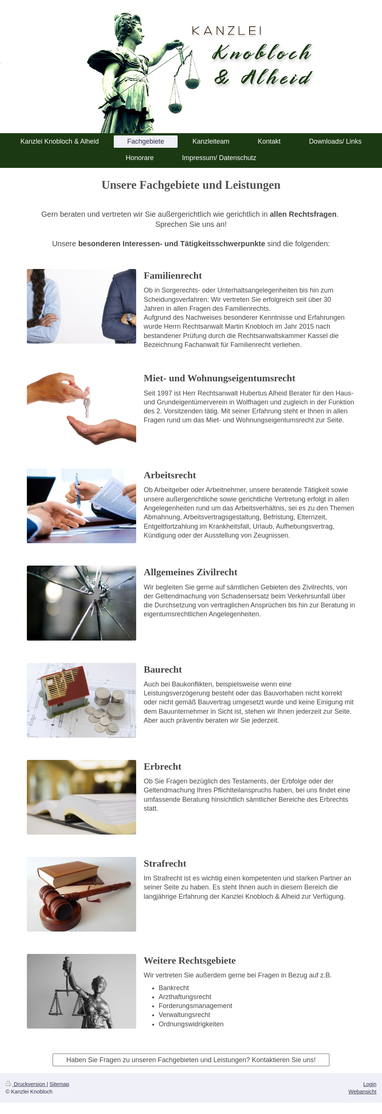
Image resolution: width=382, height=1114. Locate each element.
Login (369, 1084)
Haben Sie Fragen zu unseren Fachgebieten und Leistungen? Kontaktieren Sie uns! (191, 1060)
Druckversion (26, 1084)
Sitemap (59, 1084)
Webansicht (362, 1092)
